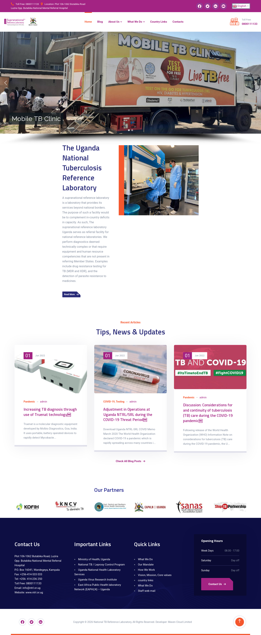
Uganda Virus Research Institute (97, 579)
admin (43, 401)
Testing (120, 401)
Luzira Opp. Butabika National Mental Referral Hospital (39, 8)
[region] (130, 88)
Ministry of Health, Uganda (94, 559)
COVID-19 (109, 401)
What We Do (145, 559)
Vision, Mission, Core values (154, 575)
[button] (6, 83)
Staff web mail (146, 590)
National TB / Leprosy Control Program (101, 564)
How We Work (146, 569)
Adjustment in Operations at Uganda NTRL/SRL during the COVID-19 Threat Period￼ (127, 414)
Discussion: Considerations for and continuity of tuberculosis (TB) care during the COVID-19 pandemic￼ (208, 413)
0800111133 (32, 4)
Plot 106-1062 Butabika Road (70, 4)
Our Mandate (146, 564)
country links (145, 580)
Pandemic (29, 401)
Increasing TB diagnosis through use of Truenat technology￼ (50, 411)
